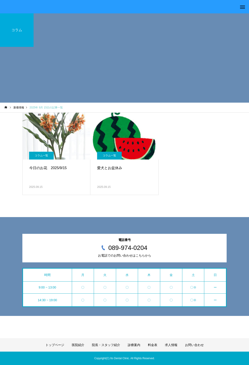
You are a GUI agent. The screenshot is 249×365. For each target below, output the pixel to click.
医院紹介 (78, 345)
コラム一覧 (41, 155)
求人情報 (171, 345)
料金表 (152, 345)
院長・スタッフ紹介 (106, 345)
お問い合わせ (194, 345)
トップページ (54, 345)
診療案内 (134, 345)
